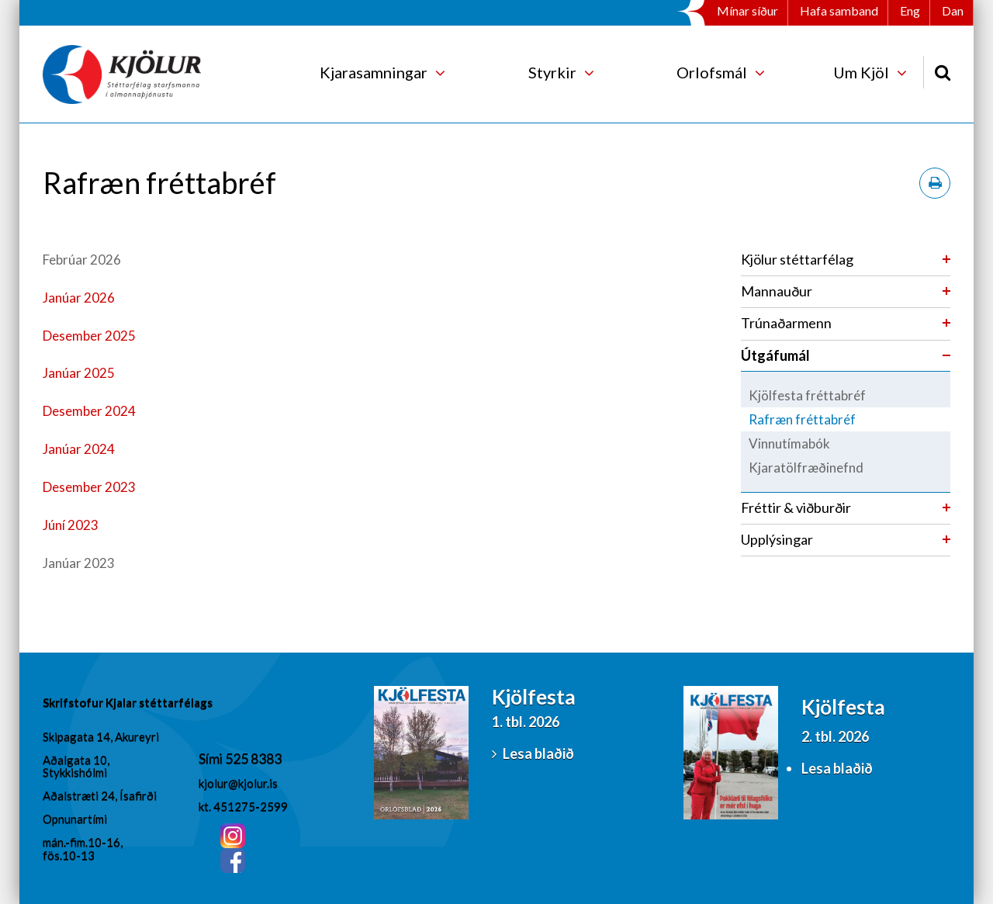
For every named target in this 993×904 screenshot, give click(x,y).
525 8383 (253, 758)
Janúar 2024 (79, 449)
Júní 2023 (71, 525)
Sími (212, 758)
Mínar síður (747, 10)
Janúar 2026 (79, 297)
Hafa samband (839, 10)
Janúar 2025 (79, 373)
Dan (953, 10)
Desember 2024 (89, 411)
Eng (910, 10)
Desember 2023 (89, 487)
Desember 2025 (89, 335)
